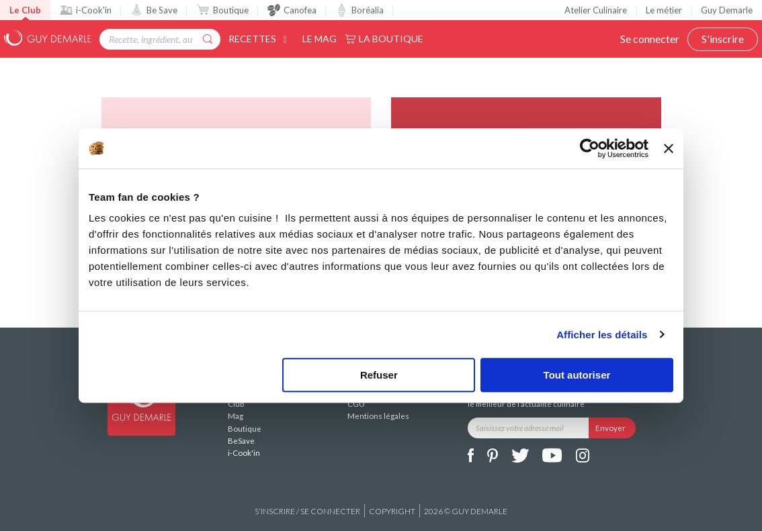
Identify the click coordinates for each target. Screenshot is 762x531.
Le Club (25, 10)
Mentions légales (378, 416)
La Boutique (391, 38)
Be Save (153, 10)
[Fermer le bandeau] (668, 148)
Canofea (291, 10)
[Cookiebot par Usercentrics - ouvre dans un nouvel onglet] (589, 148)
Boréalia (359, 10)
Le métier (664, 10)
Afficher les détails (601, 334)
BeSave (241, 440)
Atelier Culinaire (595, 10)
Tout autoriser (577, 375)
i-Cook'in (86, 10)
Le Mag (319, 38)
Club (236, 403)
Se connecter (649, 38)
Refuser (379, 375)
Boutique (222, 10)
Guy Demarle (727, 10)
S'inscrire (723, 38)
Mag (235, 416)
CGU (356, 403)
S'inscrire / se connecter (307, 511)
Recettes (259, 38)
